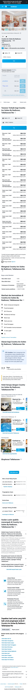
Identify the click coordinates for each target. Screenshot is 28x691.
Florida (21, 683)
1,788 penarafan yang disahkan (16, 48)
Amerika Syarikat (11, 683)
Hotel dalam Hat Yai (6, 638)
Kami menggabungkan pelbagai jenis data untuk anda (14, 674)
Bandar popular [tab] (5, 629)
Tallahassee (17, 686)
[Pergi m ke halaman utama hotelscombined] (11, 6)
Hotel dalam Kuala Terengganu (9, 645)
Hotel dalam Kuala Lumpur (8, 642)
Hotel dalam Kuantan (6, 649)
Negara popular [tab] (15, 629)
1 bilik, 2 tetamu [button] (7, 57)
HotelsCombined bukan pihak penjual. (14, 672)
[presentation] (20, 33)
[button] (26, 2)
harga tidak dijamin (14, 667)
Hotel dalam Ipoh (6, 653)
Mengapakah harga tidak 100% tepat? (14, 677)
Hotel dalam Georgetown (7, 640)
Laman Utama (3, 683)
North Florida (7, 686)
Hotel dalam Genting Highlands (9, 651)
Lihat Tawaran (19, 408)
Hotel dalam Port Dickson (8, 659)
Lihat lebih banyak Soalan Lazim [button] (14, 569)
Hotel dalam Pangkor (6, 655)
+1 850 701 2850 (6, 46)
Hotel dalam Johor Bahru (7, 657)
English (19, 2)
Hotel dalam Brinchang (7, 647)
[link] (10, 412)
